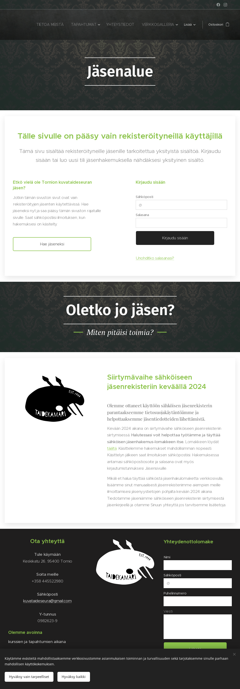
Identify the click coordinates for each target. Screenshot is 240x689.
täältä (111, 448)
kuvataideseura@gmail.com (47, 600)
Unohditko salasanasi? (155, 258)
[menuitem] (44, 24)
